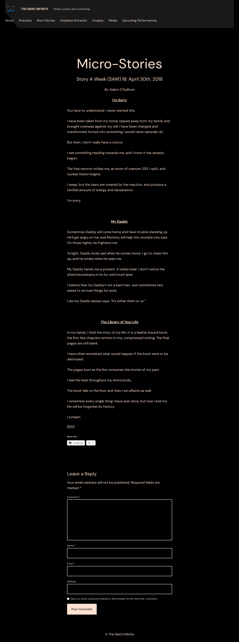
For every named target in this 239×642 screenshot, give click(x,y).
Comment (73, 497)
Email (71, 563)
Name (71, 545)
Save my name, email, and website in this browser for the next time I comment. (114, 599)
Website (71, 581)
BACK (71, 426)
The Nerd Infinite (34, 9)
